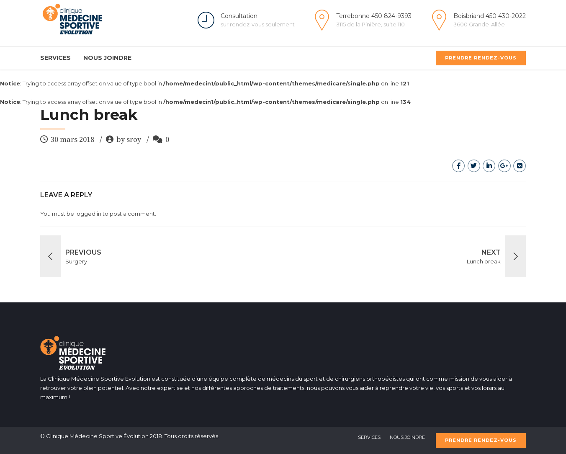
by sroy (128, 139)
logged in (88, 213)
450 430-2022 (506, 16)
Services (55, 58)
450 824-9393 (391, 16)
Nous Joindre (107, 58)
